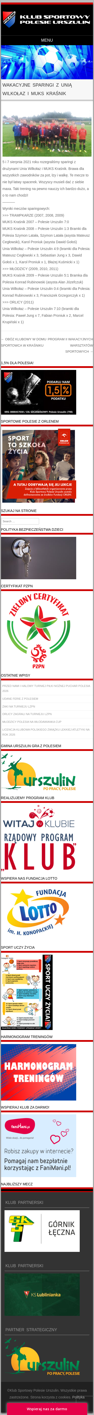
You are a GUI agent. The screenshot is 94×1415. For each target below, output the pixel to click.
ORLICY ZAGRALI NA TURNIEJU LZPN (27, 714)
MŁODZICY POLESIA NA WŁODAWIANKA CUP (31, 721)
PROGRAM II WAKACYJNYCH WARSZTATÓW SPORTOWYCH (70, 345)
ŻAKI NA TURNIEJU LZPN (18, 706)
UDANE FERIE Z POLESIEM (20, 698)
